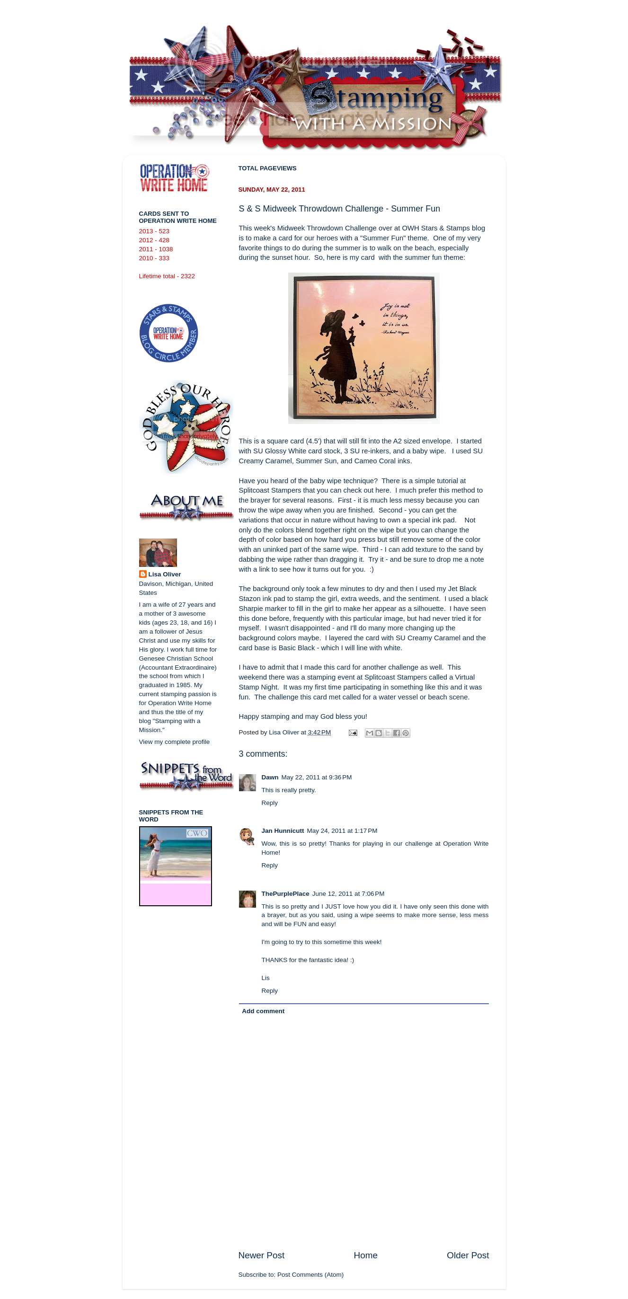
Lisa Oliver (165, 574)
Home (366, 1255)
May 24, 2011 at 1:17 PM (342, 830)
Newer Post (262, 1255)
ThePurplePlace (286, 893)
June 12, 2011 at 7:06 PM (348, 893)
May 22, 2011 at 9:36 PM (317, 777)
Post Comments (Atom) (310, 1274)
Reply (270, 802)
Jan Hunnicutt (283, 830)
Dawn (270, 777)
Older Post (468, 1255)
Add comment (263, 1011)
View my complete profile (174, 741)
